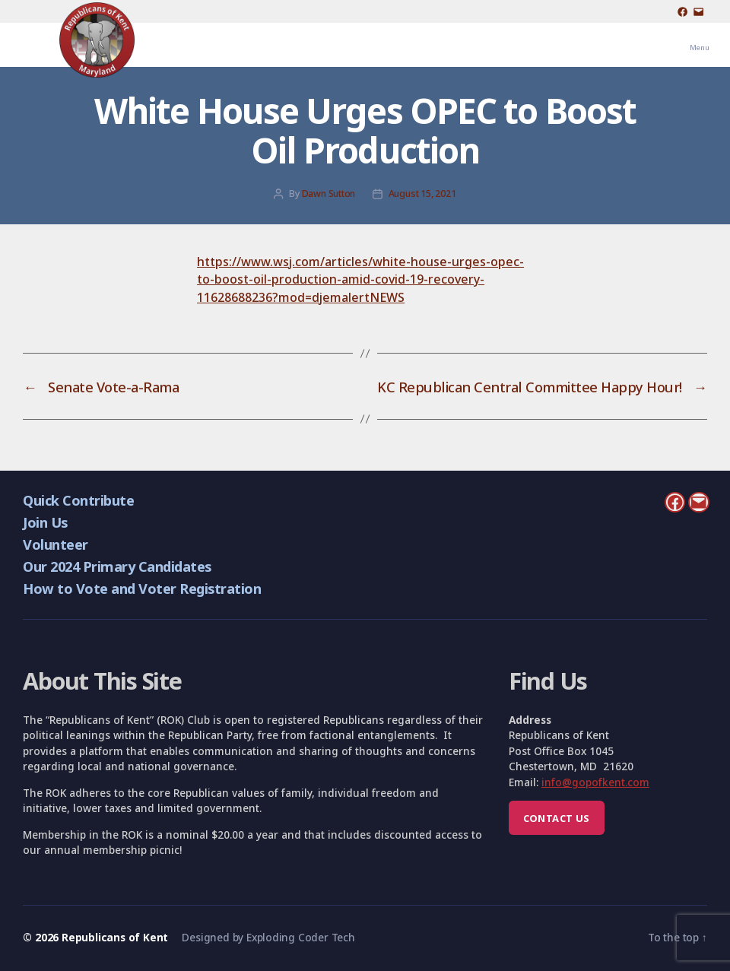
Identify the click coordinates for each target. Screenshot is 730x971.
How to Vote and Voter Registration (142, 588)
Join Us (45, 522)
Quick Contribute (78, 499)
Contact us (556, 818)
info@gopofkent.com (595, 782)
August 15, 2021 (422, 193)
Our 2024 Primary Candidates (117, 566)
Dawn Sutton (329, 193)
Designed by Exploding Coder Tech (268, 937)
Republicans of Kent (115, 937)
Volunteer (55, 544)
